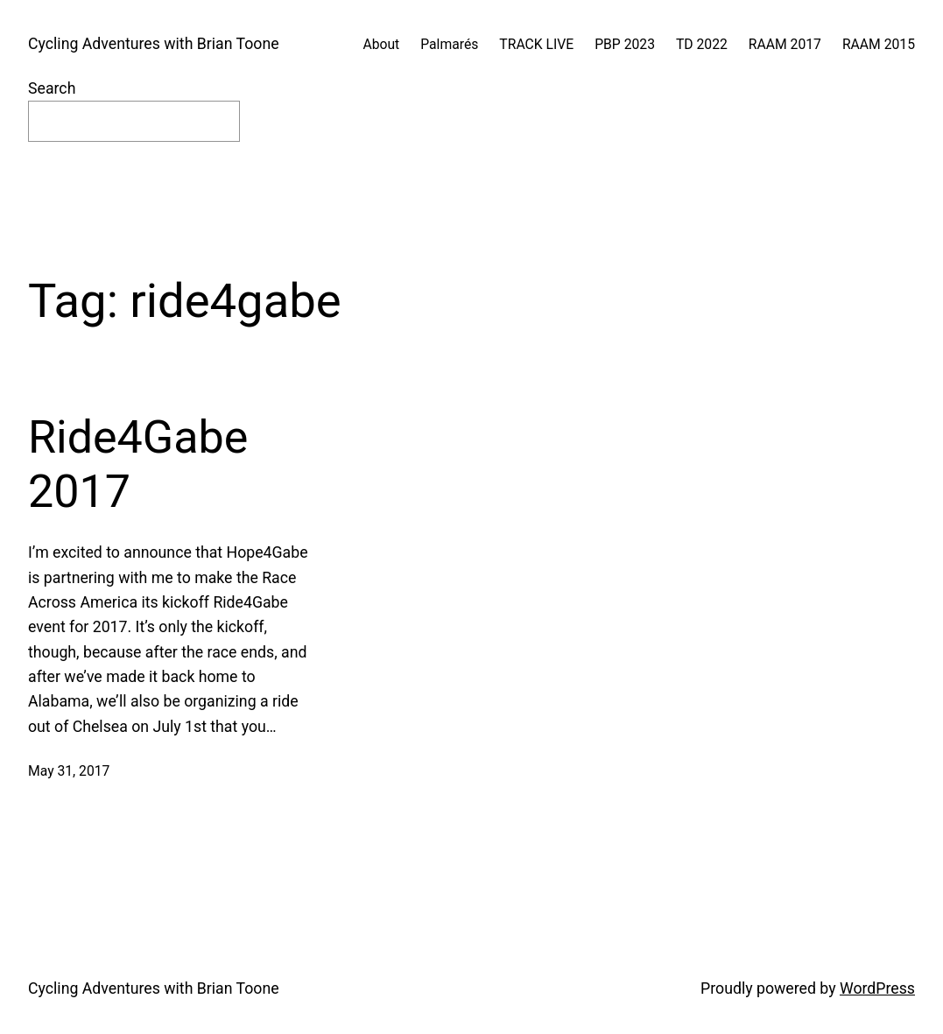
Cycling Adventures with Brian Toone (153, 44)
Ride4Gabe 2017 (138, 464)
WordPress (877, 988)
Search (51, 88)
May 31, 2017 (68, 771)
